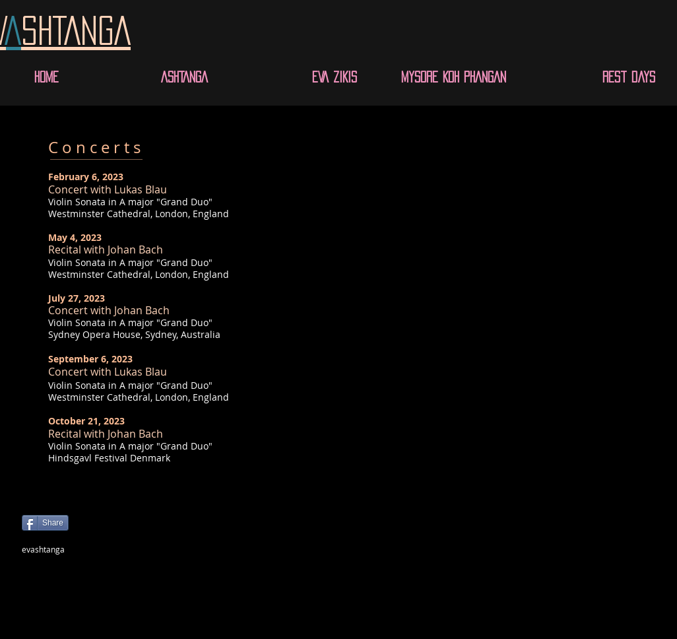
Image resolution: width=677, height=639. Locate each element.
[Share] (45, 523)
